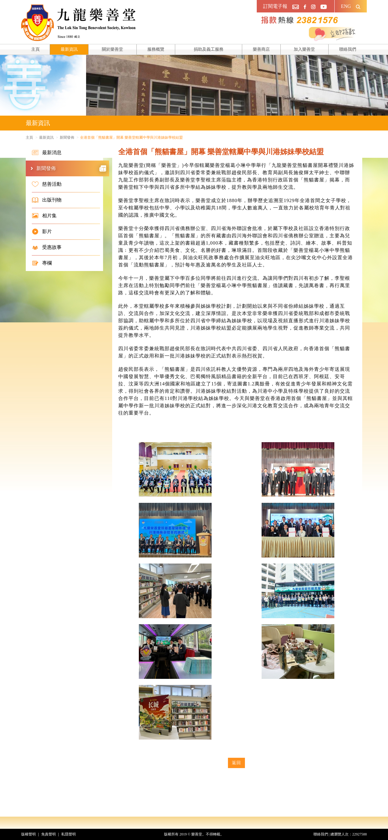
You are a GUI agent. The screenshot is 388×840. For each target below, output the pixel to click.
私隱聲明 (68, 834)
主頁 (35, 49)
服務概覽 (155, 49)
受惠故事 (47, 247)
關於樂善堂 (112, 49)
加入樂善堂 (304, 49)
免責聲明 (48, 834)
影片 (42, 231)
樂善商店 (261, 49)
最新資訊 (69, 49)
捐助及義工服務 (208, 49)
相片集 (44, 215)
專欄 (42, 263)
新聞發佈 (67, 137)
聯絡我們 (347, 49)
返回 (236, 762)
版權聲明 (28, 834)
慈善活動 (47, 184)
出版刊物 (47, 200)
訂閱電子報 (275, 6)
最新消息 (47, 152)
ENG (346, 6)
